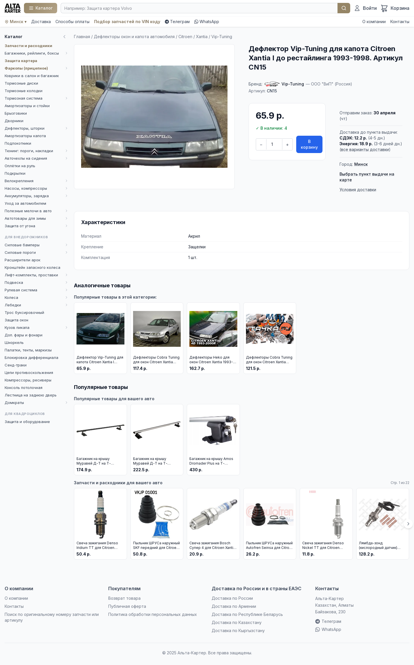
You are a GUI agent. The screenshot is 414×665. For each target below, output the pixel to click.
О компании (374, 21)
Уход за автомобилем (25, 203)
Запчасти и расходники (28, 45)
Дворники (14, 120)
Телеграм (177, 21)
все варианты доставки (365, 149)
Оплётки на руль (20, 165)
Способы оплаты (72, 21)
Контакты (399, 21)
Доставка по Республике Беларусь (247, 614)
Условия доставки (358, 189)
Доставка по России (232, 598)
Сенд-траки (16, 365)
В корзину (309, 144)
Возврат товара (124, 598)
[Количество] (274, 144)
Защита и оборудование (27, 421)
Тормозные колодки (23, 90)
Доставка (41, 21)
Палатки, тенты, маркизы (28, 350)
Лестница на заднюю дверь (31, 395)
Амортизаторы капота (25, 135)
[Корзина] (394, 8)
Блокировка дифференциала (31, 357)
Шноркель (14, 342)
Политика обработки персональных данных (152, 614)
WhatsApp (206, 21)
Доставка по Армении (234, 606)
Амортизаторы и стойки (27, 105)
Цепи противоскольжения (29, 372)
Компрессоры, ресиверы (28, 380)
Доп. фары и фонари (23, 335)
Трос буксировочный (24, 312)
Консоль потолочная (23, 387)
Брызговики (16, 113)
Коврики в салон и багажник (32, 75)
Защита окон (16, 320)
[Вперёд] (408, 523)
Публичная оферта (127, 606)
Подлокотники (18, 143)
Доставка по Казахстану (237, 622)
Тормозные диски (21, 83)
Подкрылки (15, 173)
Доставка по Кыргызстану (238, 630)
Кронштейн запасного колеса (32, 267)
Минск (361, 164)
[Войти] (365, 8)
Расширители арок (22, 260)
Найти (343, 8)
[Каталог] (40, 8)
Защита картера (21, 60)
